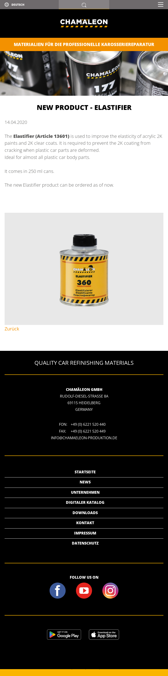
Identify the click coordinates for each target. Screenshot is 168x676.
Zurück (12, 329)
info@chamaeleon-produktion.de (84, 437)
